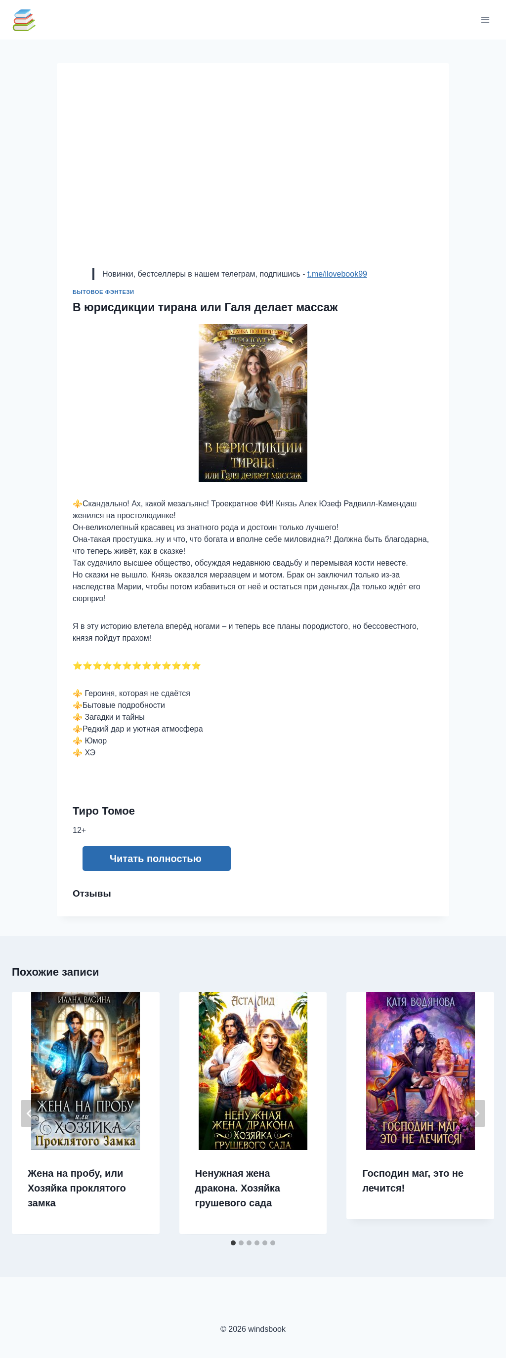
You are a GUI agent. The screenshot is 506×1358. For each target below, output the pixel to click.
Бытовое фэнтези (103, 292)
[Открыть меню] (485, 19)
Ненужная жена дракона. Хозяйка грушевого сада (237, 1188)
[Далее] (476, 1113)
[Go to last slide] (30, 1113)
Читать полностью (156, 858)
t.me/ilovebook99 (337, 274)
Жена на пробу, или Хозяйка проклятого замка (77, 1188)
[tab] (233, 1242)
